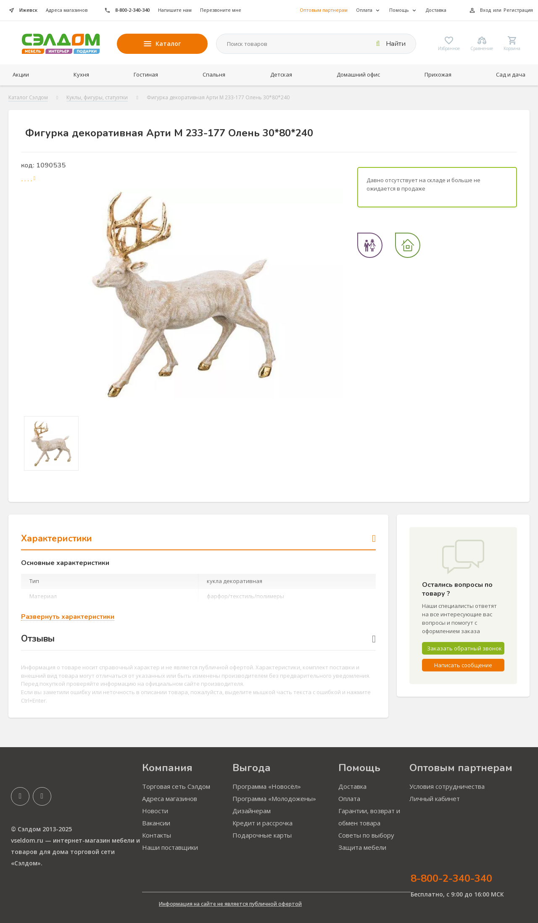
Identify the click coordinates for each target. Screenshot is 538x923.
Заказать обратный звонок (464, 648)
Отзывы (198, 639)
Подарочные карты (262, 835)
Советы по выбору (366, 835)
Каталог (162, 44)
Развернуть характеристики (67, 617)
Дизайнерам (251, 810)
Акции (21, 74)
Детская (281, 74)
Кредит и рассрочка (262, 823)
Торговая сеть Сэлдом (176, 786)
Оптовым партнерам (324, 10)
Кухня (81, 74)
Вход (485, 10)
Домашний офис (358, 74)
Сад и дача (510, 74)
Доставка (436, 10)
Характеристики (198, 538)
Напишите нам (175, 10)
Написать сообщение (463, 665)
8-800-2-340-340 (132, 10)
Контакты (156, 835)
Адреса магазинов (66, 10)
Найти (391, 43)
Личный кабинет (434, 798)
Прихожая (438, 74)
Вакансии (156, 823)
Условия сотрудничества (447, 786)
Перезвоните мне (220, 10)
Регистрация (518, 10)
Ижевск (28, 10)
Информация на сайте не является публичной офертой (230, 903)
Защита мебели (362, 847)
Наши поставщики (170, 847)
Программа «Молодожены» (274, 798)
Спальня (214, 74)
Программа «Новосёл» (266, 786)
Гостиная (146, 74)
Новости (155, 810)
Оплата (349, 798)
